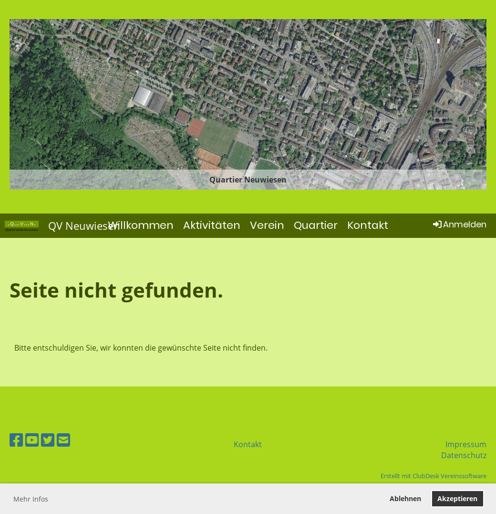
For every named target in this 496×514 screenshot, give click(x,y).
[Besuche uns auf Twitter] (47, 439)
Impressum (465, 444)
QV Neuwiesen (84, 225)
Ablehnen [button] (405, 498)
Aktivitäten (211, 225)
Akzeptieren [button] (457, 498)
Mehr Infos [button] (30, 498)
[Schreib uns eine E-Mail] (63, 439)
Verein (267, 225)
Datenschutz (463, 455)
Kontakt (367, 225)
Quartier (316, 225)
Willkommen (141, 225)
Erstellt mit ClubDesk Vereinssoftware (433, 475)
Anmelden (459, 224)
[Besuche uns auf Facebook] (16, 439)
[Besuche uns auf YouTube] (32, 439)
